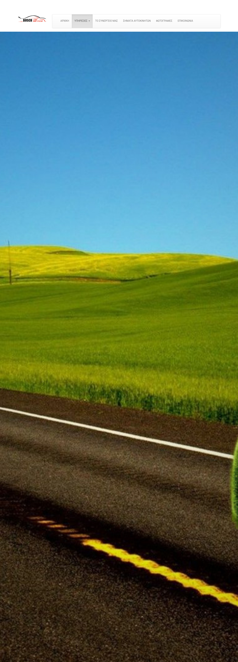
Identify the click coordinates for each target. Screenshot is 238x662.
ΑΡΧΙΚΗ (64, 20)
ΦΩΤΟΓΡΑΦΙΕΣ (164, 20)
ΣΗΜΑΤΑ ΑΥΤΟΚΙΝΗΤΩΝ (137, 20)
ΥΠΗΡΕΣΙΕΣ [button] (82, 20)
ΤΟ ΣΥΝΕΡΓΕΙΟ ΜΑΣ (106, 20)
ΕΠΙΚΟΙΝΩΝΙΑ (185, 20)
